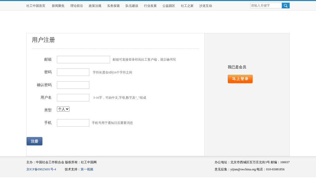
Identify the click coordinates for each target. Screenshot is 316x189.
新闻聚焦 (58, 6)
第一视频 (87, 169)
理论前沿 (76, 6)
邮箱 (48, 59)
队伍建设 (132, 6)
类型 (48, 110)
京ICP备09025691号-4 (41, 169)
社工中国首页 (35, 6)
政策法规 (95, 6)
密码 (48, 72)
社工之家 (187, 6)
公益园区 (168, 6)
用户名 (46, 97)
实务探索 (113, 6)
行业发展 (150, 6)
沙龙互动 (205, 6)
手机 (48, 123)
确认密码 (44, 85)
